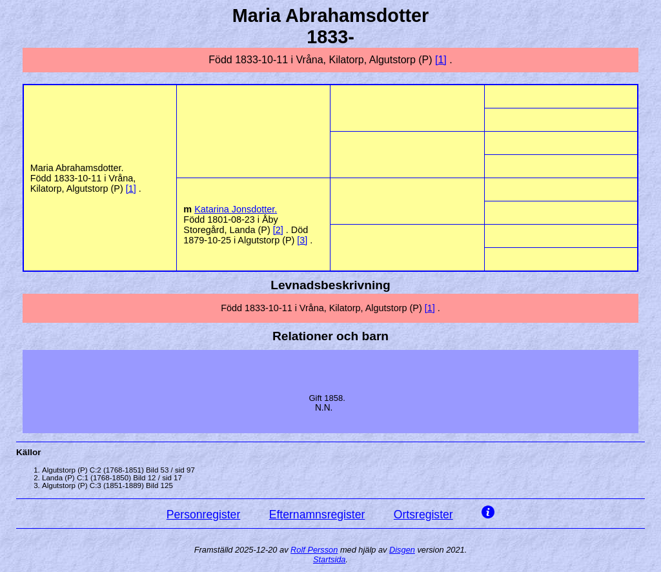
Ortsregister (423, 514)
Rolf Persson (314, 550)
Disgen (402, 550)
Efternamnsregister (317, 514)
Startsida (329, 559)
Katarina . (235, 209)
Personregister (203, 514)
